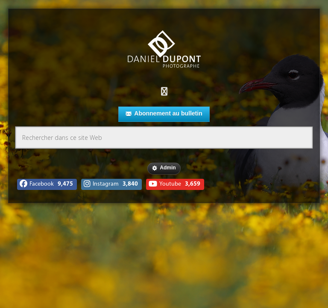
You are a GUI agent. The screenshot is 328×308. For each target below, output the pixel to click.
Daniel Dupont (164, 50)
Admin (164, 168)
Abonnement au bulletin (164, 114)
